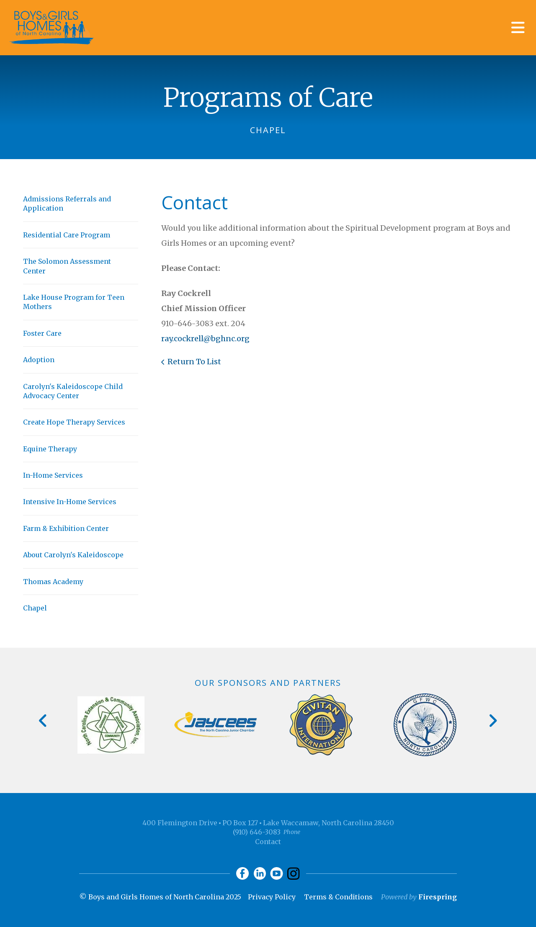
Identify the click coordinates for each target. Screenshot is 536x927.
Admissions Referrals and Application (67, 203)
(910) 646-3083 (257, 832)
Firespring (437, 897)
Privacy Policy (272, 897)
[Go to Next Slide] (492, 720)
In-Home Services (53, 475)
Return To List (194, 361)
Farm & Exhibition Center (66, 528)
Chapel (35, 608)
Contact (268, 841)
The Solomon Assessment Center (67, 266)
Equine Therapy (50, 449)
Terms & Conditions (338, 897)
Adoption (38, 359)
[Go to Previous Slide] (43, 720)
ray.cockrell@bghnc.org (205, 338)
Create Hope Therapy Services (74, 422)
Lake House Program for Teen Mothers (73, 302)
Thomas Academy (53, 581)
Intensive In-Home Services (69, 501)
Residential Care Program (66, 235)
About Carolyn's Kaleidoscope (73, 555)
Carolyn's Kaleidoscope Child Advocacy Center (73, 391)
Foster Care (42, 333)
